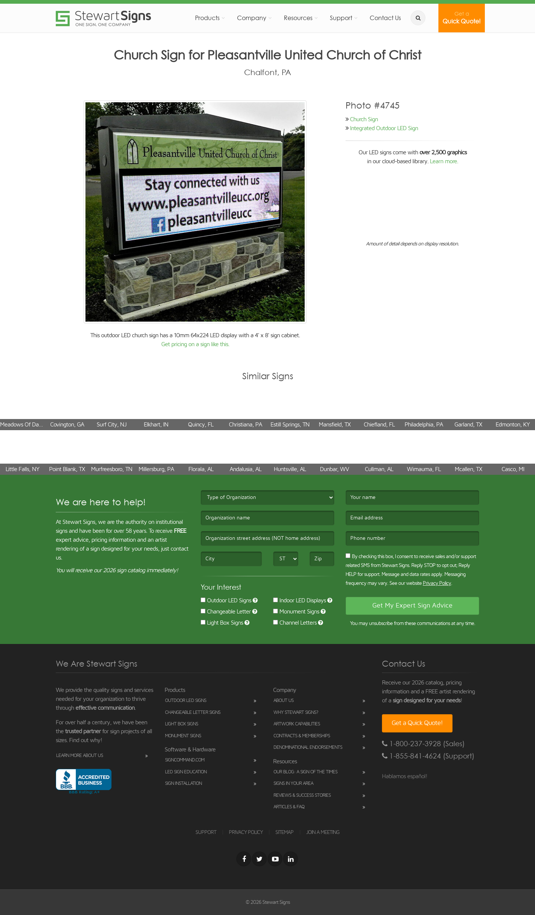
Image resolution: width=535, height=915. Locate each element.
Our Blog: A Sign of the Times (305, 772)
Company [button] (251, 18)
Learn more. (444, 161)
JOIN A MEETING (323, 832)
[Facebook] (243, 858)
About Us (283, 700)
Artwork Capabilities (296, 724)
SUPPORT (205, 832)
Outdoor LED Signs (226, 600)
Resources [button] (298, 18)
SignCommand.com (184, 760)
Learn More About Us (79, 755)
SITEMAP (284, 832)
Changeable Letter (226, 612)
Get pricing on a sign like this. (195, 344)
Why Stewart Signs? (295, 712)
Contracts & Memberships (301, 736)
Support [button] (341, 18)
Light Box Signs (222, 623)
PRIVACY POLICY (246, 832)
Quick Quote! (461, 18)
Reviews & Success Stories (302, 795)
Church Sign (364, 119)
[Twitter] (259, 858)
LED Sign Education (186, 772)
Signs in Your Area (293, 783)
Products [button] (207, 18)
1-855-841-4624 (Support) (428, 756)
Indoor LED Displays (299, 600)
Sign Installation (183, 783)
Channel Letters (295, 623)
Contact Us (385, 18)
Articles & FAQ (288, 807)
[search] (418, 17)
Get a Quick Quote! (417, 723)
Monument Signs (296, 612)
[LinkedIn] (290, 858)
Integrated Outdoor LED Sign (384, 128)
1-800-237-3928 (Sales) (423, 744)
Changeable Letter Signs (192, 712)
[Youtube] (275, 858)
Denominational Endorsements (307, 747)
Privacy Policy (437, 583)
